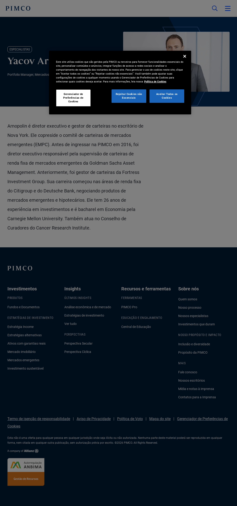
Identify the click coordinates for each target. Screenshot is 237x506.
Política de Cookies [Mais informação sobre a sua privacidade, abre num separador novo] (155, 81)
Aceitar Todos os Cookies (167, 95)
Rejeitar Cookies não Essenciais (129, 95)
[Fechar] (185, 56)
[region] (120, 82)
